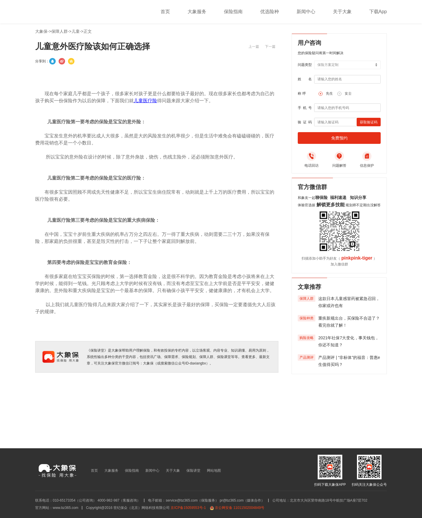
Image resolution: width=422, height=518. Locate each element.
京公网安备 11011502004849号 (239, 508)
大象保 (41, 31)
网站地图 (214, 470)
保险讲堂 (193, 470)
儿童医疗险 (145, 100)
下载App (378, 11)
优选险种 (269, 11)
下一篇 (270, 47)
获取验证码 (368, 122)
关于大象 (342, 11)
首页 (165, 11)
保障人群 (59, 31)
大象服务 (197, 11)
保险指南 (233, 11)
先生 (329, 93)
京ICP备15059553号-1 (188, 508)
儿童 (76, 31)
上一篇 (254, 47)
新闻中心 (306, 11)
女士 (348, 93)
